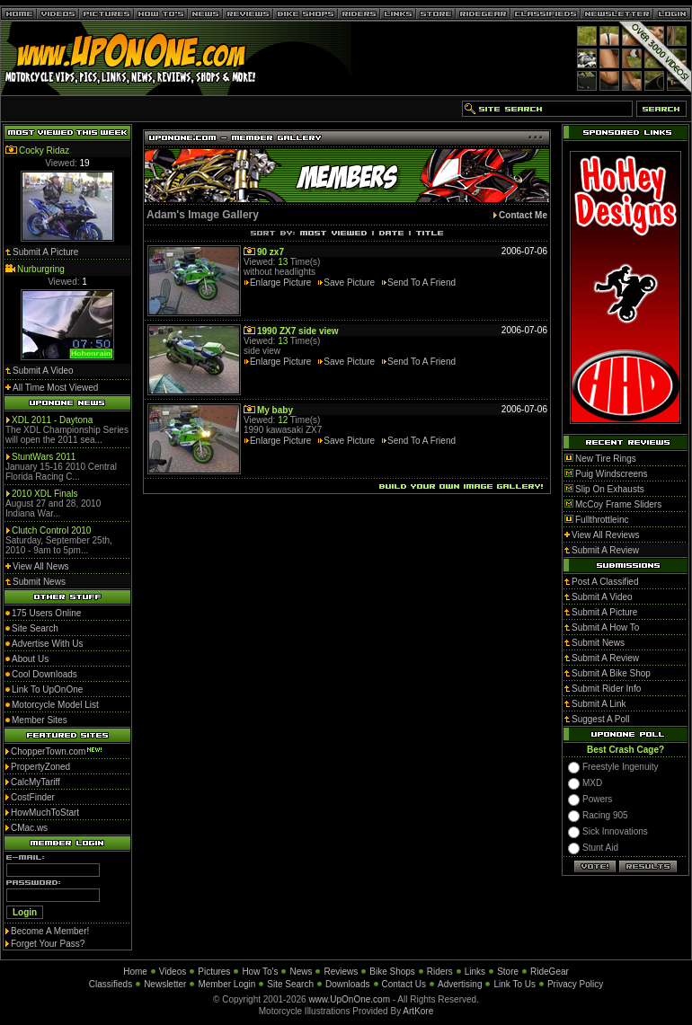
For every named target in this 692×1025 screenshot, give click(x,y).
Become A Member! (50, 931)
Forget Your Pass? (47, 944)
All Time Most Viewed (55, 388)
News (300, 971)
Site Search (290, 984)
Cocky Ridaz (44, 150)
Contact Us (404, 984)
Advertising (460, 984)
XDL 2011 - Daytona (52, 420)
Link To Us (514, 984)
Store (508, 971)
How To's (260, 971)
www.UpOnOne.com (349, 999)
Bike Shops (392, 971)
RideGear (549, 971)
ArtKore (418, 1011)
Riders (440, 971)
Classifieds (110, 984)
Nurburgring (41, 269)
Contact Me (523, 215)
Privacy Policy (575, 984)
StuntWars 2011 (43, 457)
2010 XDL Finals (45, 494)
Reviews (341, 971)
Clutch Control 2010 (51, 530)
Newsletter (165, 984)
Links (475, 971)
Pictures (214, 971)
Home (135, 971)
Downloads (347, 984)
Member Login (226, 984)
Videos (172, 971)
